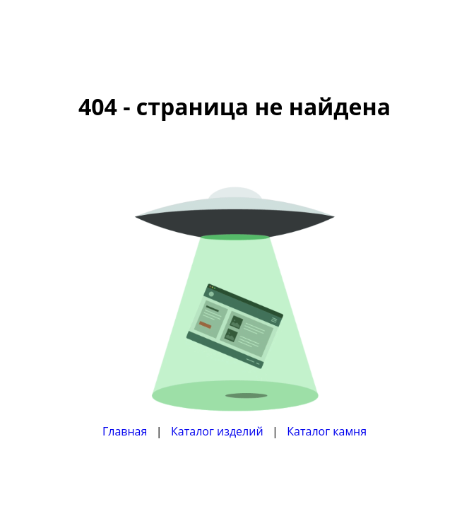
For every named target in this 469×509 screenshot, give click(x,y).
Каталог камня (327, 431)
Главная (124, 431)
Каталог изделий (217, 431)
